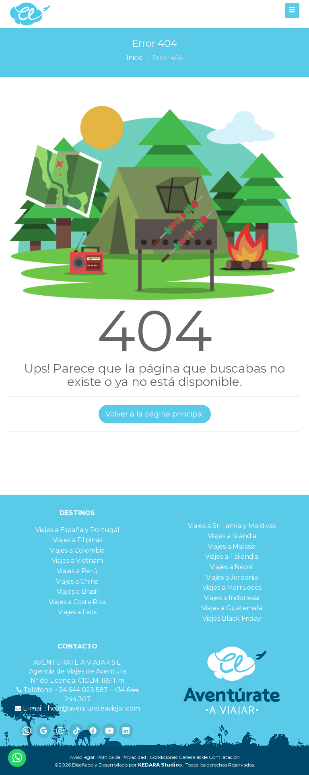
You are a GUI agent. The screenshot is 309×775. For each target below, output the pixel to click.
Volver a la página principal (154, 414)
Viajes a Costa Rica (77, 602)
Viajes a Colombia (77, 550)
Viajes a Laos (77, 612)
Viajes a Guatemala (232, 608)
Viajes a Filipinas (77, 540)
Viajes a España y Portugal (77, 530)
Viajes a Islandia (232, 536)
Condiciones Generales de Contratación (195, 757)
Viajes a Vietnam (77, 560)
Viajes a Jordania (232, 577)
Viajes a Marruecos (232, 587)
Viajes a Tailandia (231, 556)
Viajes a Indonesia (232, 598)
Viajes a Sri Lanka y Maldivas (232, 526)
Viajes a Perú (77, 571)
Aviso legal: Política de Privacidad (108, 757)
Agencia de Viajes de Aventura (77, 671)
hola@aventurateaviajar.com (93, 708)
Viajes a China (77, 581)
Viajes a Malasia (231, 546)
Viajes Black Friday (231, 618)
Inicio (134, 58)
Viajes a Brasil (77, 591)
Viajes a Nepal (232, 567)
